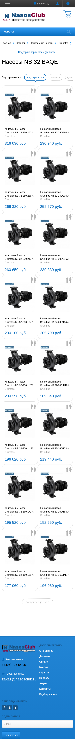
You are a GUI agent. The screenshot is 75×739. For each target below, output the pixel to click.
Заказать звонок (12, 659)
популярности (35, 77)
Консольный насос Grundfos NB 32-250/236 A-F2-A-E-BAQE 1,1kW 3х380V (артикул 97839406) (19, 194)
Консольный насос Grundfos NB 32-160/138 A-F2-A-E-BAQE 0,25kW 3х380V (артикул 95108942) (19, 573)
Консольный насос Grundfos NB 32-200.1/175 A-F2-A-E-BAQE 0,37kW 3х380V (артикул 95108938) (19, 447)
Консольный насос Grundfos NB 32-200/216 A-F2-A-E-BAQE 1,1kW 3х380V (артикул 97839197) (55, 257)
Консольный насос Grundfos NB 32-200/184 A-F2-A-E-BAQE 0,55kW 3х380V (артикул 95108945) (55, 320)
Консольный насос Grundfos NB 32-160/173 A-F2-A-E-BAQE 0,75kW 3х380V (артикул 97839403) (55, 447)
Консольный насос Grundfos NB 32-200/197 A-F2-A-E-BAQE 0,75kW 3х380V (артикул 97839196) (19, 320)
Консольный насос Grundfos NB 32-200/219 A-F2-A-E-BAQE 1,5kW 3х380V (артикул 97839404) (19, 257)
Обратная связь (13, 673)
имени (55, 77)
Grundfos (10, 136)
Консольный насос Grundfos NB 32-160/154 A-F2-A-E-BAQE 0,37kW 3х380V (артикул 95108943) (55, 510)
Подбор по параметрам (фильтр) (37, 52)
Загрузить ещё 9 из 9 (37, 602)
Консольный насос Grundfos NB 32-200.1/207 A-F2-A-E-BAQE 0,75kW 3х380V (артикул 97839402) (19, 383)
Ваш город (41, 3)
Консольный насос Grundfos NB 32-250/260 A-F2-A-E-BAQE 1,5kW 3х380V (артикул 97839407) (55, 131)
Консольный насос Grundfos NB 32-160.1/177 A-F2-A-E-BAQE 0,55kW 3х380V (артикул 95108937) (54, 573)
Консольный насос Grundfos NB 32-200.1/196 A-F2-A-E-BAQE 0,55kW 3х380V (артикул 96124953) (54, 383)
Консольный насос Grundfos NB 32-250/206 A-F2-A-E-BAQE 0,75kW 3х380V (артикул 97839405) (55, 194)
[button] (7, 3)
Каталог (9, 31)
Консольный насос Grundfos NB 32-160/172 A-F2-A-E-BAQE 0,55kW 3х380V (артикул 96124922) (19, 510)
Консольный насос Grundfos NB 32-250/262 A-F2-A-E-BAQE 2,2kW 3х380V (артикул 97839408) (19, 131)
